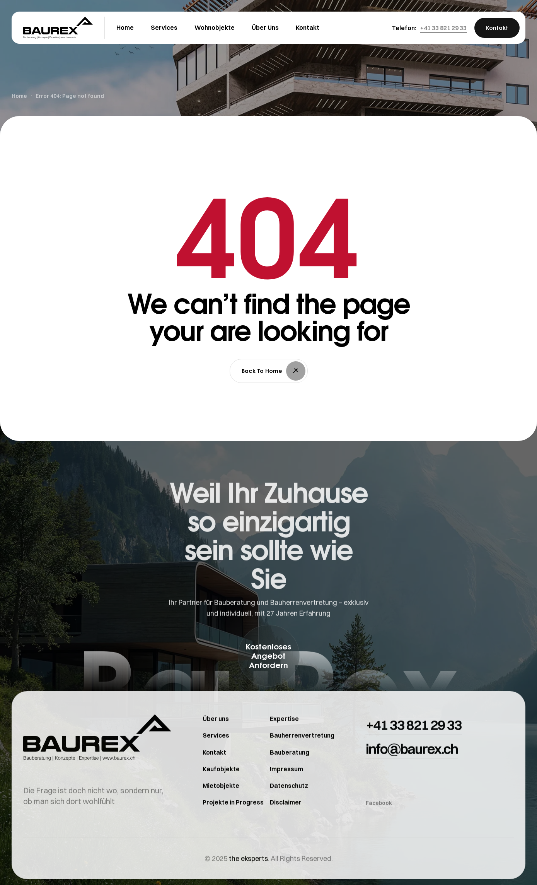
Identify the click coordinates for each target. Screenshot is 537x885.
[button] (443, 27)
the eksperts (248, 874)
